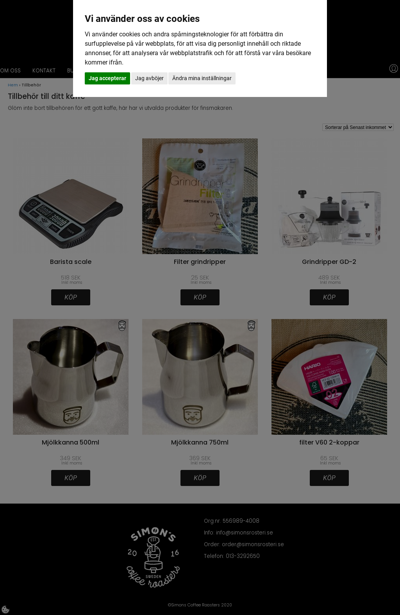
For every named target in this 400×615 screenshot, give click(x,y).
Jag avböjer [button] (149, 78)
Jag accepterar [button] (107, 78)
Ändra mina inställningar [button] (202, 78)
